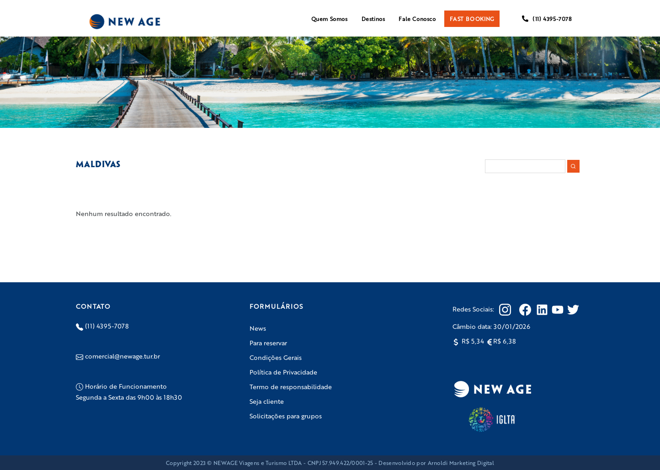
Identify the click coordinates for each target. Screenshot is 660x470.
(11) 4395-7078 (547, 18)
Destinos (373, 18)
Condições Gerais (276, 357)
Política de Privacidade (283, 372)
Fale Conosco (417, 18)
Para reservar (268, 342)
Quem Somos (329, 18)
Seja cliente (267, 401)
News (258, 328)
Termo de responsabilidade (291, 386)
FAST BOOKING (472, 18)
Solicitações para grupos (286, 416)
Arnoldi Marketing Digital (461, 462)
